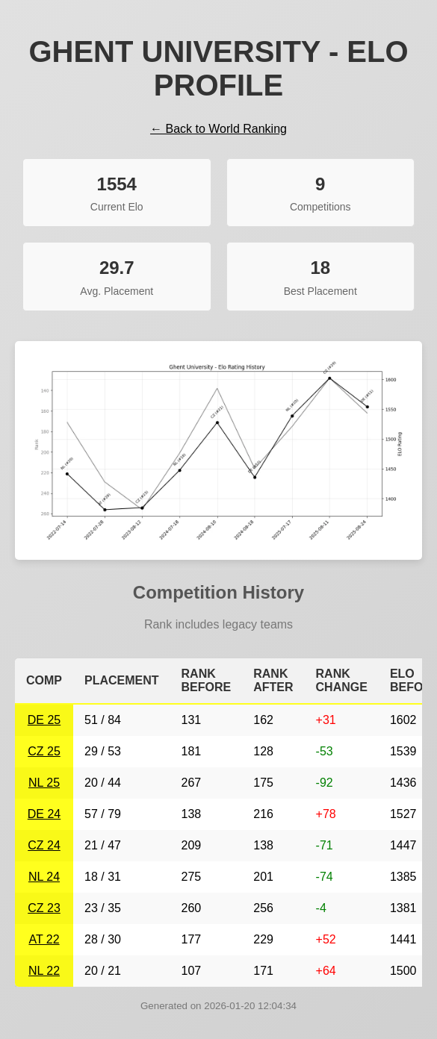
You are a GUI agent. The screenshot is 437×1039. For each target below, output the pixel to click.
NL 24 (44, 876)
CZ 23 (44, 908)
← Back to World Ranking (218, 128)
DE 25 (44, 720)
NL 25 (44, 782)
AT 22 (43, 939)
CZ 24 (44, 845)
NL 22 (44, 970)
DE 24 (44, 814)
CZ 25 (44, 751)
